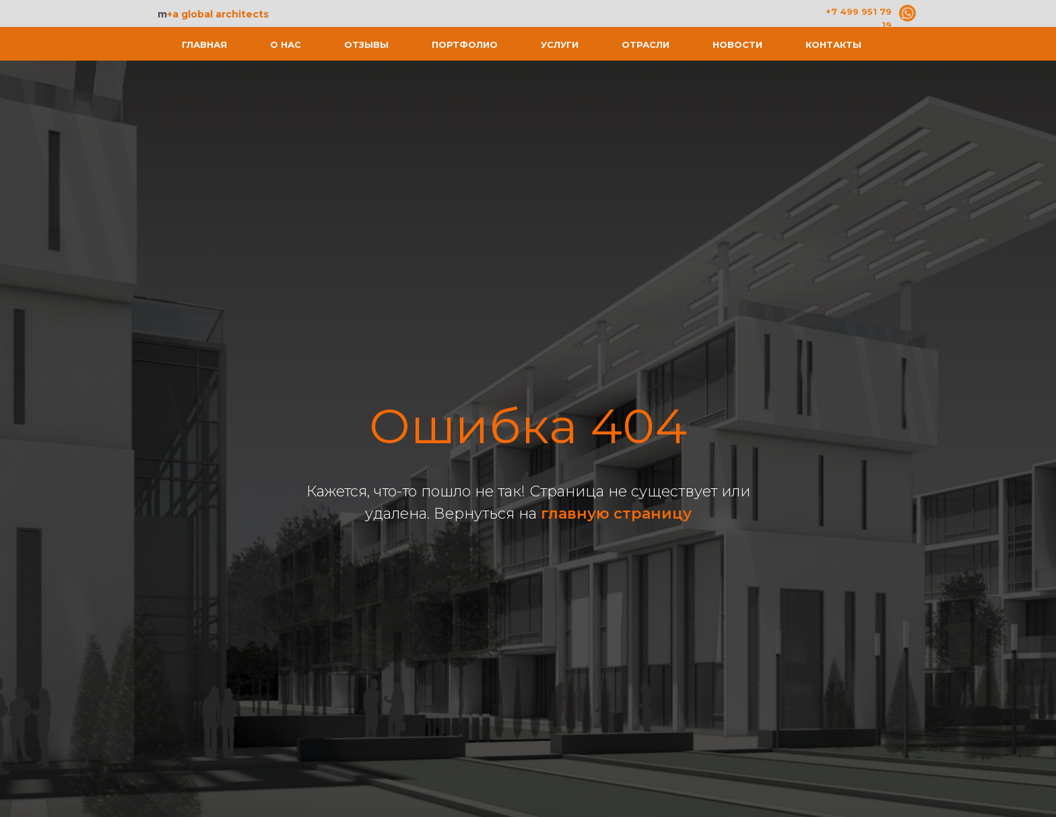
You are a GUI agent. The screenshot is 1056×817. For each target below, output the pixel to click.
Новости (737, 44)
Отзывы (366, 44)
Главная (204, 44)
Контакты (833, 44)
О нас (285, 44)
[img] (907, 13)
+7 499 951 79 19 (859, 18)
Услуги (560, 44)
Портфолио (465, 44)
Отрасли (645, 44)
